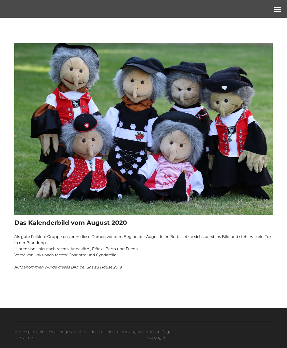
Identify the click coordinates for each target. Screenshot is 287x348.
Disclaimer (24, 337)
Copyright (156, 337)
